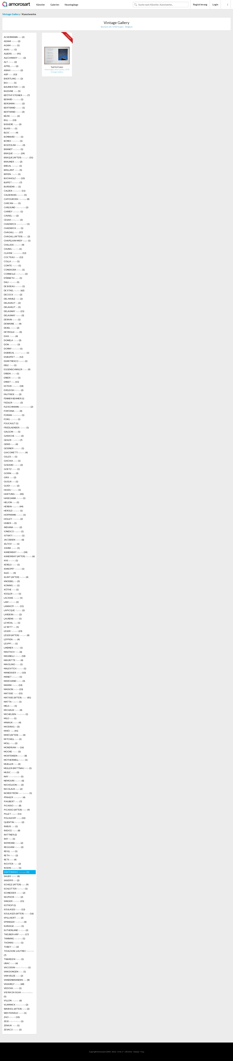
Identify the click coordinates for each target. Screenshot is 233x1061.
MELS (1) (10, 706)
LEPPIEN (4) (12, 639)
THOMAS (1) (13, 942)
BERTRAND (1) (14, 107)
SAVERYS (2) (11, 880)
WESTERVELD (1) (15, 1013)
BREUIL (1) (13, 165)
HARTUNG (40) (14, 494)
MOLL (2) (10, 743)
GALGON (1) (12, 431)
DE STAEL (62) (14, 290)
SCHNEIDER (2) (14, 892)
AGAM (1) (12, 45)
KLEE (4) (10, 573)
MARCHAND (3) (14, 681)
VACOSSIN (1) (17, 967)
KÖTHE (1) (11, 589)
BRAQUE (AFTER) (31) (18, 157)
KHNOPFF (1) (14, 568)
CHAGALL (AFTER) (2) (17, 236)
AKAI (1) (10, 49)
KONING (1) (12, 585)
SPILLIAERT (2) (13, 917)
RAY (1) (9, 838)
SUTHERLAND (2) (16, 930)
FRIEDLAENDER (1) (16, 427)
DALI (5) (11, 282)
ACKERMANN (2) (14, 37)
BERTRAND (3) (14, 111)
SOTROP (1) (10, 905)
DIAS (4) (11, 336)
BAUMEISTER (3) (14, 87)
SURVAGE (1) (14, 926)
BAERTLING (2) (13, 78)
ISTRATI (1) (14, 535)
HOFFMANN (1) (15, 514)
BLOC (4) (11, 132)
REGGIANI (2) (13, 847)
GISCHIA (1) (12, 460)
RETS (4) (10, 859)
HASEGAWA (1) (14, 498)
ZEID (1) (13, 1021)
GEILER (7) (13, 440)
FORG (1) (12, 419)
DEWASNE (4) (12, 323)
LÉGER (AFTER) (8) (16, 635)
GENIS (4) (11, 444)
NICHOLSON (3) (14, 784)
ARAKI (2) (13, 70)
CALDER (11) (14, 190)
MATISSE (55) (13, 693)
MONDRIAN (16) (14, 747)
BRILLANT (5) (13, 170)
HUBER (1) (10, 523)
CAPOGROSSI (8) (16, 199)
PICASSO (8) (12, 805)
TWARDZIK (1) (14, 959)
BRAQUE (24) (14, 153)
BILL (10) (10, 120)
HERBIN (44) (13, 506)
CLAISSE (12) (15, 253)
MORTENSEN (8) (15, 755)
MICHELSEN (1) (16, 714)
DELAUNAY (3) (14, 315)
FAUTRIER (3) (12, 394)
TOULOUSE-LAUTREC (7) (19, 953)
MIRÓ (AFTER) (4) (14, 735)
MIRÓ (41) (11, 730)
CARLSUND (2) (16, 207)
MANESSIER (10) (15, 672)
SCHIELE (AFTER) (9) (16, 884)
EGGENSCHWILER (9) (17, 369)
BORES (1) (13, 141)
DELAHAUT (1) (12, 307)
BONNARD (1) (13, 136)
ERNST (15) (11, 381)
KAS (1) (11, 560)
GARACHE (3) (14, 435)
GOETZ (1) (12, 469)
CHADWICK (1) (17, 224)
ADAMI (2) (12, 41)
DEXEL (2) (11, 327)
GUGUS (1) (11, 481)
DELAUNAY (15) (14, 311)
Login (215, 4)
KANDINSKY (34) (15, 552)
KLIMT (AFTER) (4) (16, 577)
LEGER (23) (13, 631)
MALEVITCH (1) (15, 668)
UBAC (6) (11, 963)
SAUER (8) (12, 876)
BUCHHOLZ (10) (14, 178)
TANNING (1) (14, 938)
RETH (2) (11, 855)
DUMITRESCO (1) (15, 361)
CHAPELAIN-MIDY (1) (17, 240)
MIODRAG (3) (12, 726)
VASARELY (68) (14, 984)
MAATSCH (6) (13, 652)
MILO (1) (10, 718)
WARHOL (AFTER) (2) (16, 1008)
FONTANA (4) (13, 411)
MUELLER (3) (12, 764)
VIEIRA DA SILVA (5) (18, 994)
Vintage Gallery (11, 14)
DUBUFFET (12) (13, 357)
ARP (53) (10, 74)
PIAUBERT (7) (13, 801)
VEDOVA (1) (13, 988)
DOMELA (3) (12, 340)
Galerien (54, 4)
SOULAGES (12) (14, 909)
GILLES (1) (10, 456)
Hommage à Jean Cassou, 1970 (57, 69)
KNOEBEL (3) (12, 581)
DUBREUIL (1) (16, 352)
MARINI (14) (13, 685)
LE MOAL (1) (12, 622)
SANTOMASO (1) (16, 872)
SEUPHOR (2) (13, 897)
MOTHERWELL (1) (16, 760)
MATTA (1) (13, 701)
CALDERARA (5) (15, 195)
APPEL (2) (11, 66)
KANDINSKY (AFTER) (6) (19, 556)
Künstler (40, 4)
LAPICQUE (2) (14, 610)
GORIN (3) (11, 473)
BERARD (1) (13, 99)
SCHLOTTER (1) (16, 888)
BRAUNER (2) (13, 161)
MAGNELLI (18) (14, 656)
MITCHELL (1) (13, 739)
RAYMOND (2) (13, 843)
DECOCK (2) (13, 294)
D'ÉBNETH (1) (13, 278)
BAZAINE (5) (12, 91)
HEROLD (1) (13, 510)
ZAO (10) (12, 1017)
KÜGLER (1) (12, 593)
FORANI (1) (14, 415)
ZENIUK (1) (12, 1025)
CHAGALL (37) (13, 232)
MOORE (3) (12, 751)
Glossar (136, 1052)
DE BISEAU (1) (14, 286)
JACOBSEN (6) (14, 539)
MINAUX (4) (12, 722)
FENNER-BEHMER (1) (14, 398)
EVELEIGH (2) (13, 390)
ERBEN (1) (11, 373)
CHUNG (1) (13, 249)
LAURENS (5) (13, 618)
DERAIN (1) (12, 319)
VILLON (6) (13, 1000)
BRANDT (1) (13, 149)
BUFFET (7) (13, 182)
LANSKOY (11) (14, 606)
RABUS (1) (11, 826)
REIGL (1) (10, 851)
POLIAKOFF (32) (14, 818)
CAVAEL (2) (11, 215)
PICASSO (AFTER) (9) (17, 809)
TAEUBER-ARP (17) (16, 934)
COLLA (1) (12, 261)
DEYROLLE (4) (13, 332)
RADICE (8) (12, 830)
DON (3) (12, 344)
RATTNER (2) (10, 834)
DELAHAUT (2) (12, 303)
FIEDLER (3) (13, 402)
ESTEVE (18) (13, 386)
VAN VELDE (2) (13, 975)
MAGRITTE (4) (13, 660)
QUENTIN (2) (14, 822)
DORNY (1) (13, 348)
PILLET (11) (12, 814)
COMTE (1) (12, 265)
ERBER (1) (12, 377)
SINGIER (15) (14, 901)
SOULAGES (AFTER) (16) (19, 913)
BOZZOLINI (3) (14, 145)
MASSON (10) (13, 689)
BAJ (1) (10, 82)
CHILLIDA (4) (14, 244)
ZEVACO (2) (13, 1029)
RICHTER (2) (12, 863)
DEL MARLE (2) (13, 298)
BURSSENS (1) (12, 186)
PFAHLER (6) (14, 797)
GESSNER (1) (14, 448)
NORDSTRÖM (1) (18, 793)
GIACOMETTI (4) (16, 452)
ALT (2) (10, 62)
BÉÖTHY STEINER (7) (17, 95)
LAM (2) (11, 602)
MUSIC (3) (11, 772)
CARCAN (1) (12, 203)
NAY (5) (13, 776)
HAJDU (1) (12, 489)
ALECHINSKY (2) (15, 57)
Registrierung (200, 4)
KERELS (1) (12, 564)
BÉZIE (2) (12, 116)
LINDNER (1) (13, 647)
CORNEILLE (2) (16, 273)
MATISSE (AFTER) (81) (17, 697)
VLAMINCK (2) (16, 1004)
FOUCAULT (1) (11, 423)
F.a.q (142, 1052)
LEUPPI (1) (11, 643)
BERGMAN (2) (14, 103)
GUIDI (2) (11, 485)
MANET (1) (13, 676)
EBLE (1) (10, 365)
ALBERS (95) (12, 53)
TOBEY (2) (11, 946)
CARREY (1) (13, 211)
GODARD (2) (13, 465)
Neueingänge (71, 4)
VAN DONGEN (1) (15, 971)
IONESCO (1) (14, 531)
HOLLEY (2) (13, 519)
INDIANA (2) (13, 527)
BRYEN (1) (12, 174)
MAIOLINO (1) (13, 664)
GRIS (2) (10, 477)
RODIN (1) (12, 868)
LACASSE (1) (13, 598)
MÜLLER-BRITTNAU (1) (18, 768)
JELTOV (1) (11, 544)
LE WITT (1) (11, 627)
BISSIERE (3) (12, 124)
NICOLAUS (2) (13, 789)
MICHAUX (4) (13, 710)
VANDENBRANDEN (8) (17, 980)
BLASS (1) (10, 128)
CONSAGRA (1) (14, 269)
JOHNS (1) (12, 548)
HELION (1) (11, 502)
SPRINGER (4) (15, 922)
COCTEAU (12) (13, 257)
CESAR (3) (13, 219)
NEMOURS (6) (14, 780)
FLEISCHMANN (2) (18, 406)
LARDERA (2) (13, 614)
